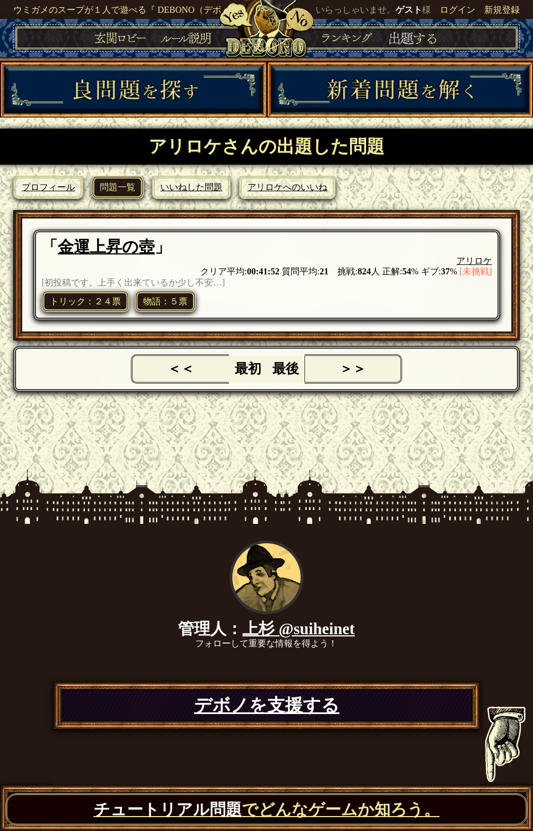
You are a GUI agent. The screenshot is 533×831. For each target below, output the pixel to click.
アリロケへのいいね (287, 187)
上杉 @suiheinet (298, 629)
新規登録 (502, 9)
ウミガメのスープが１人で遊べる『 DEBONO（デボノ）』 (130, 9)
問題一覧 (117, 187)
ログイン (457, 9)
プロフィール (48, 187)
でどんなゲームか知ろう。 (267, 809)
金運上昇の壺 (106, 247)
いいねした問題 (191, 187)
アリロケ (474, 261)
